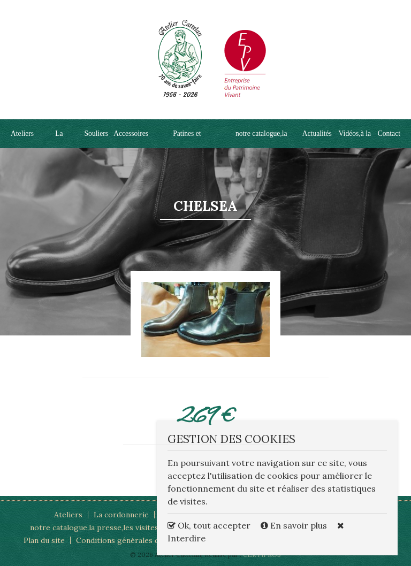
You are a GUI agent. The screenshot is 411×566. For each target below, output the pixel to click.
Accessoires (130, 133)
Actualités (317, 133)
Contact (389, 133)
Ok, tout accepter (209, 525)
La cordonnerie (121, 514)
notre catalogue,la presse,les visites (94, 527)
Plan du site (44, 540)
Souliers (97, 133)
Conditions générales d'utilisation (136, 540)
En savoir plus (295, 525)
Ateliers (22, 133)
